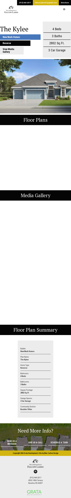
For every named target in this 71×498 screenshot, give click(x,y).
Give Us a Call (35, 442)
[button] (64, 9)
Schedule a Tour (59, 442)
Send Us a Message (12, 442)
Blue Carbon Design (51, 453)
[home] (9, 9)
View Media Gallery (8, 50)
